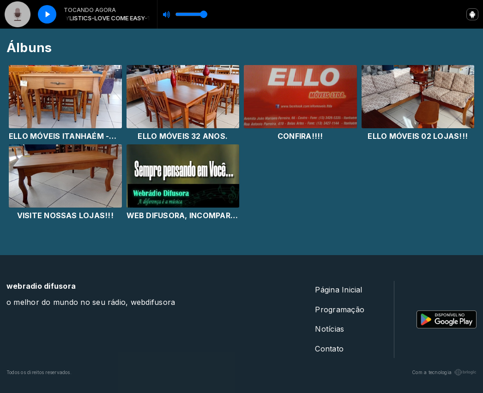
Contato (329, 348)
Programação (339, 309)
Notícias (329, 328)
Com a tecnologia (444, 372)
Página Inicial (338, 289)
